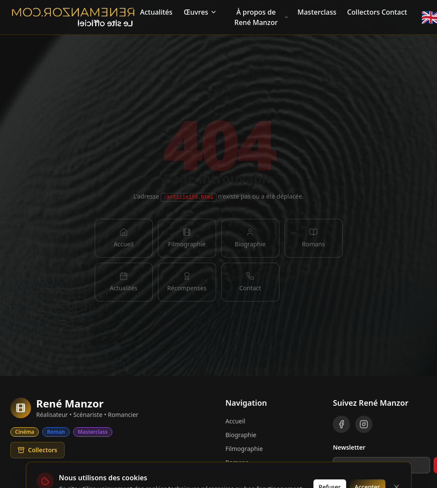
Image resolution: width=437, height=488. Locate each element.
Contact (394, 12)
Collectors (361, 12)
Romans (237, 462)
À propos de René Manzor (261, 17)
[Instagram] (363, 424)
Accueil (235, 421)
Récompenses (245, 476)
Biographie (241, 435)
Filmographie (244, 448)
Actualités (156, 12)
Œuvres (200, 12)
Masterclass (317, 12)
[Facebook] (341, 424)
